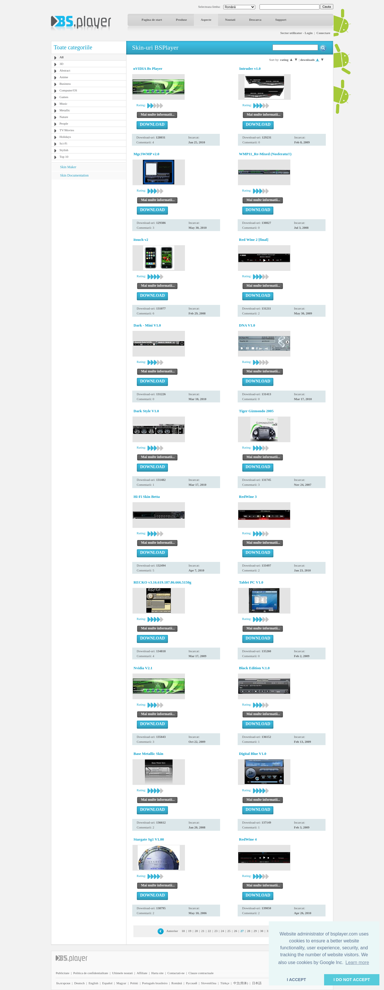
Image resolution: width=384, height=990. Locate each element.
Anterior (172, 931)
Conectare (323, 33)
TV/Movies (67, 130)
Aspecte (206, 19)
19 (189, 931)
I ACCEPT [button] (296, 979)
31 (268, 931)
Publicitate (62, 973)
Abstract (65, 70)
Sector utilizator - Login (296, 33)
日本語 (257, 983)
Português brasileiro (154, 983)
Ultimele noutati (122, 973)
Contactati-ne (175, 973)
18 (183, 931)
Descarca (255, 19)
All (62, 57)
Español (107, 983)
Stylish (64, 150)
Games (64, 97)
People (64, 123)
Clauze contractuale (200, 973)
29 (255, 931)
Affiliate (142, 973)
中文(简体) (240, 983)
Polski (134, 983)
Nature (64, 117)
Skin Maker (68, 167)
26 (235, 931)
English (93, 983)
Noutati (230, 19)
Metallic (65, 110)
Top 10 (64, 156)
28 (248, 931)
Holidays (65, 136)
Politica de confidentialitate (90, 973)
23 (215, 931)
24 (222, 931)
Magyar (121, 983)
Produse (181, 19)
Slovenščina (208, 983)
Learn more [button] (357, 962)
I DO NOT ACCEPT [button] (352, 979)
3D (61, 63)
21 (203, 931)
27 (242, 931)
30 (261, 931)
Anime (64, 77)
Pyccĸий (191, 983)
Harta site (157, 973)
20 (196, 931)
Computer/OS (68, 90)
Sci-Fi (63, 143)
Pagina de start (152, 19)
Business (65, 83)
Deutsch (79, 983)
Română (176, 983)
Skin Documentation (74, 175)
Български (63, 983)
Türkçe (224, 983)
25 (228, 931)
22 (209, 931)
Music (64, 103)
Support (280, 19)
